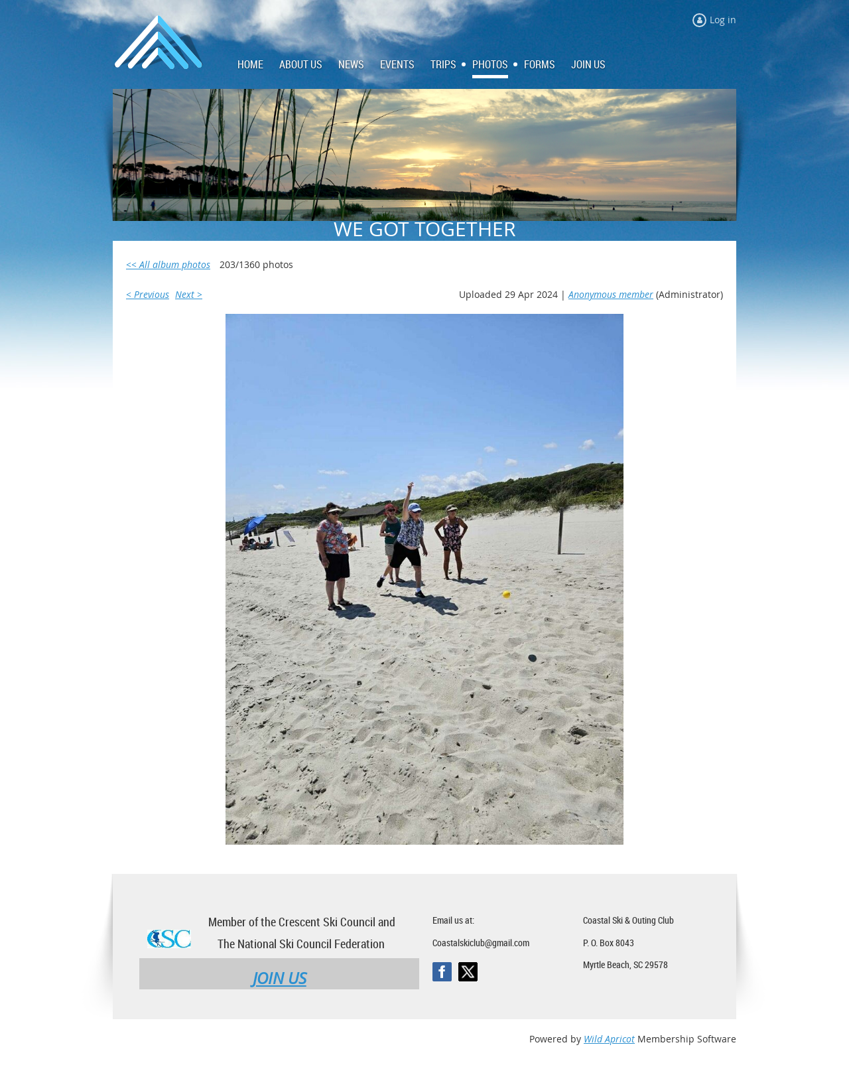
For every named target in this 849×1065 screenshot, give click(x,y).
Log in (723, 19)
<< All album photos (168, 264)
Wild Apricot (609, 1038)
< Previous (147, 294)
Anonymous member (610, 294)
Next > (188, 294)
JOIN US (279, 978)
